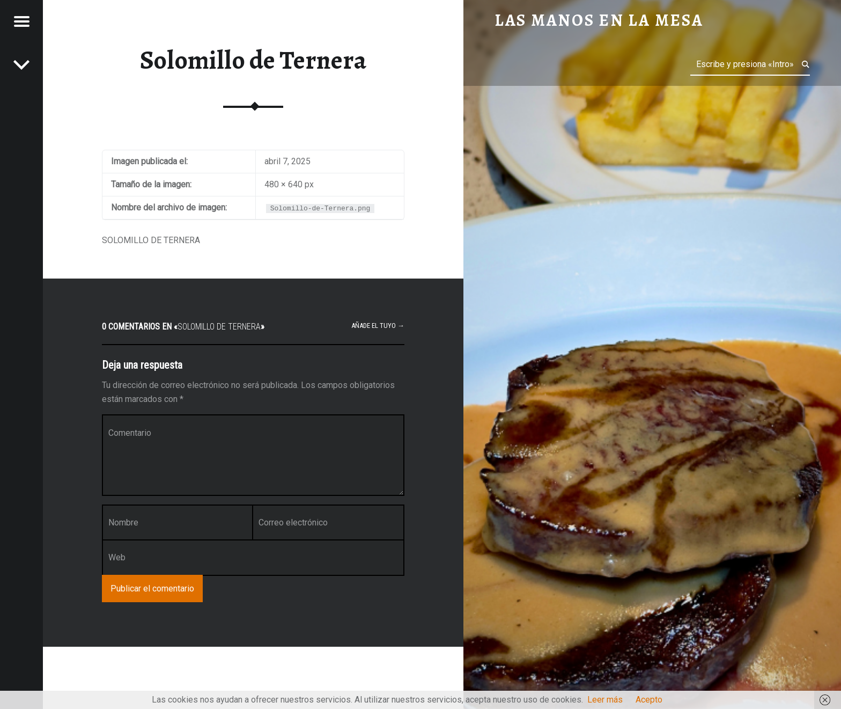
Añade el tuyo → (377, 325)
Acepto (649, 700)
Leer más (605, 700)
